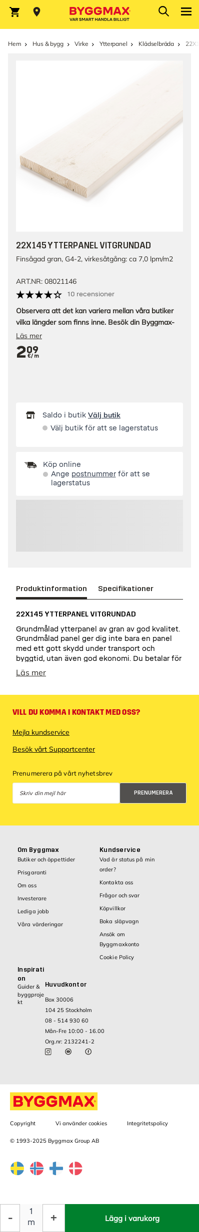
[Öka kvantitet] (53, 1218)
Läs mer (29, 335)
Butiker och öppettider (46, 859)
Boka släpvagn (119, 921)
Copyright (23, 1123)
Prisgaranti (32, 872)
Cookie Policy (117, 957)
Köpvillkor (113, 908)
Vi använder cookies (81, 1123)
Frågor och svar (120, 895)
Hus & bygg (47, 43)
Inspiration (31, 974)
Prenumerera (153, 793)
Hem (14, 43)
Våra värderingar (41, 924)
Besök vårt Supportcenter (53, 749)
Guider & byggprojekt (31, 994)
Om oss (27, 885)
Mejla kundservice (41, 732)
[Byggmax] (99, 14)
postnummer (94, 474)
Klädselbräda (156, 43)
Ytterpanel (113, 43)
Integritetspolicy (147, 1123)
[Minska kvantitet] (10, 1218)
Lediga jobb (33, 911)
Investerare (32, 898)
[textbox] (27, 352)
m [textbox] (31, 1222)
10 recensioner (91, 294)
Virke (81, 43)
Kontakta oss (116, 882)
